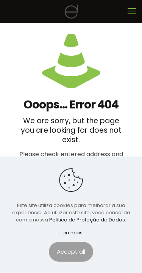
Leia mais (71, 232)
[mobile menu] (131, 11)
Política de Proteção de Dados (87, 219)
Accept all (71, 252)
